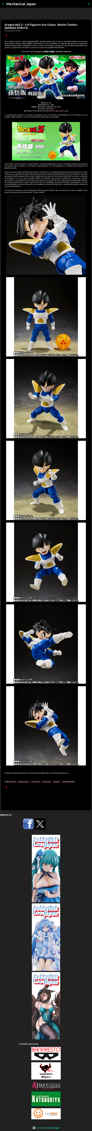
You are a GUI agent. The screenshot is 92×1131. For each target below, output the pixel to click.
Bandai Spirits (10, 782)
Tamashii (56, 782)
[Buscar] (88, 4)
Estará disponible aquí (59, 111)
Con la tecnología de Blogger (46, 1128)
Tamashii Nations (68, 782)
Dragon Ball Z (23, 782)
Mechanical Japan (21, 4)
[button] (6, 35)
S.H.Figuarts (35, 782)
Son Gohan (47, 782)
